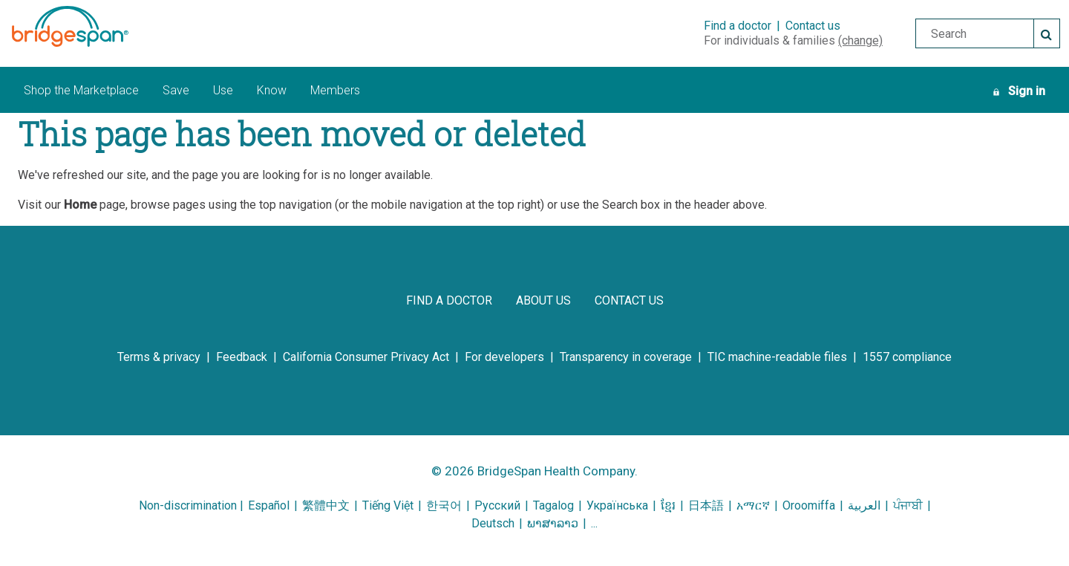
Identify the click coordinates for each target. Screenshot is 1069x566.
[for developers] (504, 357)
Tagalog (553, 505)
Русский (497, 505)
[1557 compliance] (907, 357)
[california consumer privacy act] (366, 357)
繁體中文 (326, 505)
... (594, 523)
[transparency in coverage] (626, 357)
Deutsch (492, 523)
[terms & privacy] (158, 357)
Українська (617, 505)
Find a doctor (737, 26)
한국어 (445, 505)
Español (269, 505)
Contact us (812, 26)
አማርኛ (753, 505)
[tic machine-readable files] (777, 357)
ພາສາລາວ (552, 523)
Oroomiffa (808, 505)
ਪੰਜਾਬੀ (908, 505)
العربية (864, 505)
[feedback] (241, 357)
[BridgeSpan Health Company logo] (88, 26)
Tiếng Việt (387, 505)
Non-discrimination (188, 505)
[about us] (543, 300)
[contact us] (629, 300)
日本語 (706, 505)
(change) (860, 40)
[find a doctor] (449, 300)
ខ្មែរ (668, 505)
